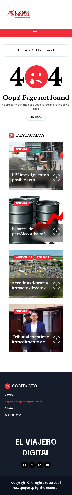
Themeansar (49, 488)
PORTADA (21, 149)
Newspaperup (23, 488)
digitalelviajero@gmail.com (23, 402)
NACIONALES (23, 257)
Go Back (36, 117)
